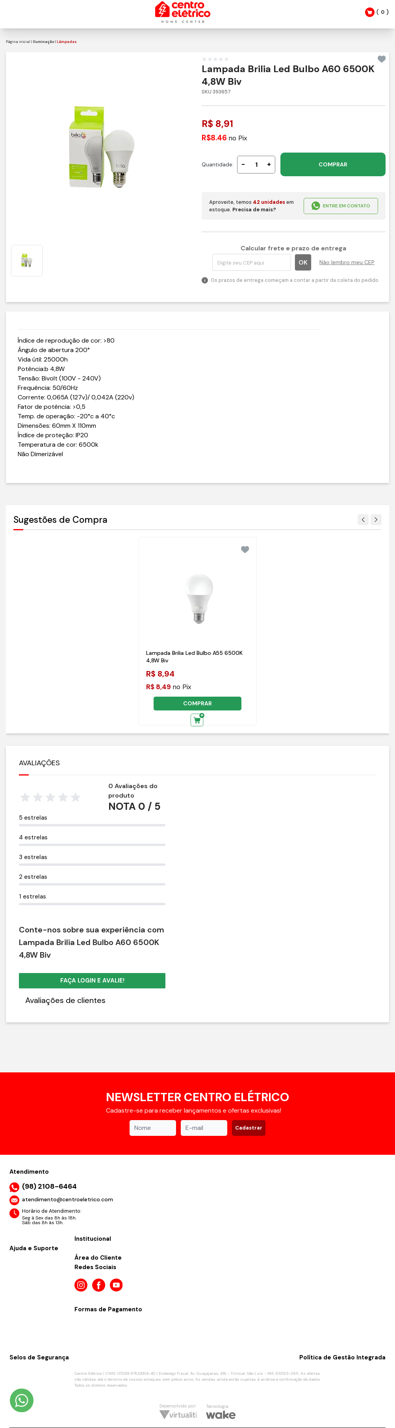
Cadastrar (248, 1127)
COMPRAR (333, 164)
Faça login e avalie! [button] (92, 980)
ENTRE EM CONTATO (341, 205)
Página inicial (18, 41)
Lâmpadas (67, 41)
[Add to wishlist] (382, 59)
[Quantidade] (256, 164)
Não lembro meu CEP (347, 262)
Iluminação (43, 41)
